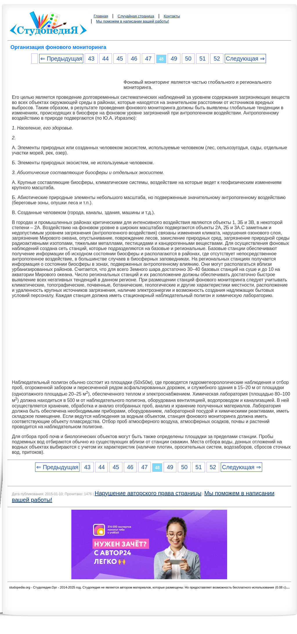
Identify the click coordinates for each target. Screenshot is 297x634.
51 (202, 58)
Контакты (172, 16)
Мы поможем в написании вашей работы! (132, 21)
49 (174, 58)
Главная (101, 16)
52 (216, 58)
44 (105, 58)
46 (134, 58)
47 (148, 58)
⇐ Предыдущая (61, 58)
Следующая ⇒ (245, 58)
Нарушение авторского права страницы (148, 493)
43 (91, 58)
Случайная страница (136, 16)
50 (188, 58)
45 (120, 58)
